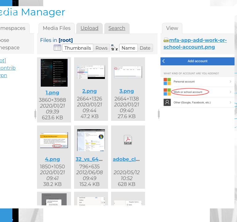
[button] (78, 48)
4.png (52, 159)
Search (116, 28)
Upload (89, 28)
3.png (126, 91)
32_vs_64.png (93, 159)
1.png (52, 93)
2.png (89, 91)
